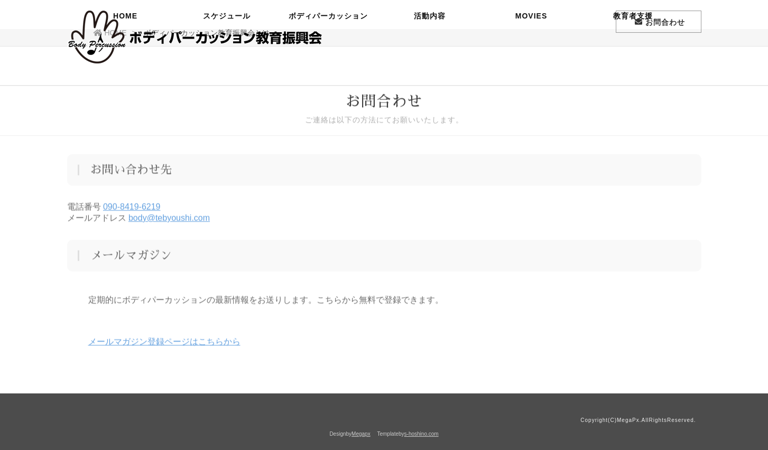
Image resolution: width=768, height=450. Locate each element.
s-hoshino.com (421, 434)
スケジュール (227, 61)
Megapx (361, 434)
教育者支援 (633, 61)
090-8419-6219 (132, 208)
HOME (125, 61)
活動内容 (430, 61)
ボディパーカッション (328, 61)
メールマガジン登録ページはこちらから (164, 342)
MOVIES (531, 61)
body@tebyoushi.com (169, 219)
